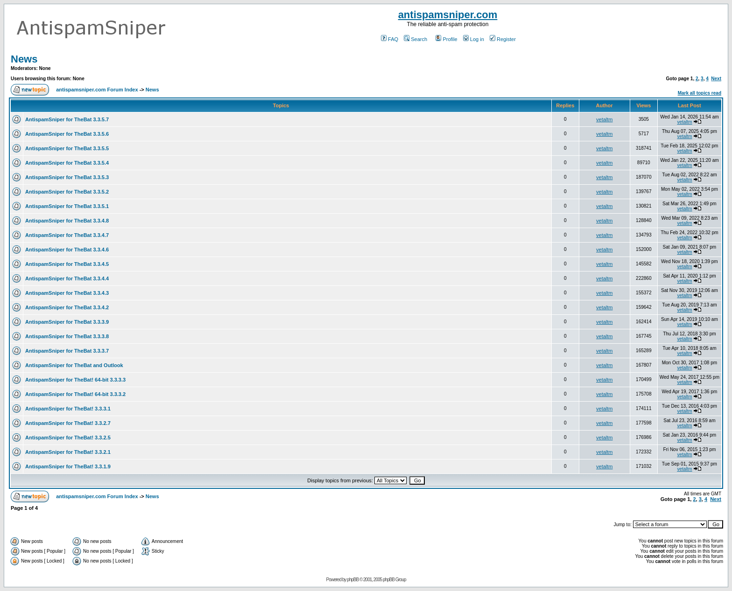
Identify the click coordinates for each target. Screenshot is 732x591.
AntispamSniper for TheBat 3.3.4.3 (67, 293)
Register (503, 39)
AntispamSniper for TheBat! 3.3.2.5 (68, 437)
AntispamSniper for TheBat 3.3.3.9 (67, 322)
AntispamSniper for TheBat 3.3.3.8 (67, 336)
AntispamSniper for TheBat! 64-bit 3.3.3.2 (75, 394)
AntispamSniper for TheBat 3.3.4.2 (67, 307)
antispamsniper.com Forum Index (97, 89)
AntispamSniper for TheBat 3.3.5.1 (67, 206)
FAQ (389, 39)
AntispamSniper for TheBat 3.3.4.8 (67, 220)
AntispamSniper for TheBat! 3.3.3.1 (68, 408)
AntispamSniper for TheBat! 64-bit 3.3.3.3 (75, 379)
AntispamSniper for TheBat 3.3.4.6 (67, 249)
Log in (473, 39)
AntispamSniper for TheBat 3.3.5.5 (67, 148)
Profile (446, 39)
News (24, 59)
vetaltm (604, 119)
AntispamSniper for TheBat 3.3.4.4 (67, 278)
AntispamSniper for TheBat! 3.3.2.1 (68, 452)
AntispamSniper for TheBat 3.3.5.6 (67, 134)
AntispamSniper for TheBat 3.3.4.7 (67, 235)
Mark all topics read (699, 93)
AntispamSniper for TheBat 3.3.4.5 (67, 264)
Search (415, 39)
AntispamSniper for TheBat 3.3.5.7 (67, 119)
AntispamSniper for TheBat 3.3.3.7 (67, 351)
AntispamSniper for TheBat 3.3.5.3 (67, 177)
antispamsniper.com (448, 15)
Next (716, 78)
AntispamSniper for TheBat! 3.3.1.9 (68, 466)
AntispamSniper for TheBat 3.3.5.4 (67, 163)
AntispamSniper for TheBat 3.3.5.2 (67, 192)
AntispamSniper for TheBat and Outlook (74, 365)
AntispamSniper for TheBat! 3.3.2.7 (68, 423)
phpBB (353, 579)
